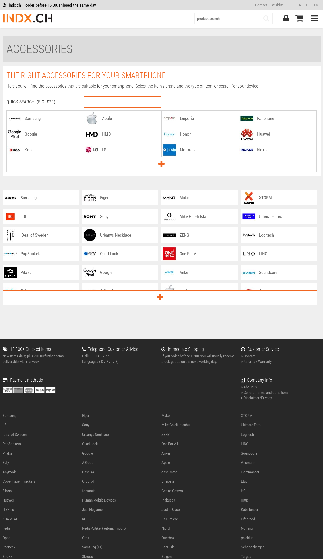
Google (87, 453)
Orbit (85, 538)
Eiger (85, 415)
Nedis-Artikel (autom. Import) (104, 528)
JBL (5, 425)
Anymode (10, 472)
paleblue (247, 538)
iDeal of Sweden (15, 434)
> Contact (248, 356)
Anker (166, 453)
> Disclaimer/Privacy (256, 398)
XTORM (246, 415)
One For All (170, 443)
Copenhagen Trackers (19, 481)
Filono (7, 491)
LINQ (244, 443)
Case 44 (88, 472)
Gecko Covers (172, 491)
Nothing (247, 528)
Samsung (9, 415)
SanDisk (168, 547)
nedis (7, 528)
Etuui (244, 481)
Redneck (9, 547)
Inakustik (168, 500)
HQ (243, 491)
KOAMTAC (11, 519)
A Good (87, 462)
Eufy (6, 462)
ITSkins (8, 509)
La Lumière (170, 519)
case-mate (169, 472)
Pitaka (7, 453)
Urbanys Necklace (95, 434)
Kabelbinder (249, 509)
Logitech (247, 434)
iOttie (245, 500)
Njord (166, 528)
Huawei (8, 500)
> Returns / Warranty (256, 361)
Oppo (7, 538)
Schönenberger (252, 547)
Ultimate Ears (251, 425)
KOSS (86, 519)
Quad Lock (90, 443)
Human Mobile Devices (99, 500)
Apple (166, 462)
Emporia (168, 481)
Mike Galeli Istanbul (176, 425)
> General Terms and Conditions (265, 392)
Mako (166, 415)
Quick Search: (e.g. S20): (31, 101)
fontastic (88, 491)
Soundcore (249, 453)
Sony (85, 425)
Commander (250, 472)
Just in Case (171, 509)
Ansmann (248, 462)
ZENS (166, 434)
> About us (249, 387)
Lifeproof (248, 519)
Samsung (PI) (92, 547)
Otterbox (168, 538)
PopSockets (12, 443)
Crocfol (88, 481)
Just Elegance (92, 509)
